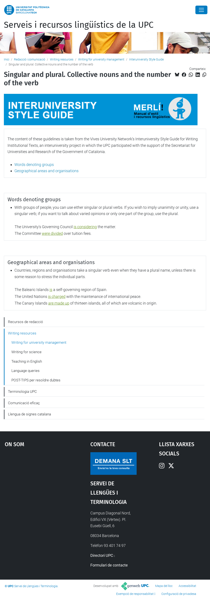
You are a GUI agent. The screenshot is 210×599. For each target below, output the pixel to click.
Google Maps (36, 484)
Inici (6, 59)
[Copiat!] (204, 74)
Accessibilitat (187, 586)
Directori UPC (101, 555)
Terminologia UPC (22, 391)
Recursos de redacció (25, 322)
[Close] (201, 10)
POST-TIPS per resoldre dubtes (35, 380)
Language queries (25, 370)
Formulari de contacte (109, 565)
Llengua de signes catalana (29, 414)
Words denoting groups (34, 164)
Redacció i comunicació (29, 59)
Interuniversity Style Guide (146, 59)
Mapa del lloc (164, 586)
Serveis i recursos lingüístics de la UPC (78, 25)
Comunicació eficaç (24, 403)
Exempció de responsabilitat (135, 594)
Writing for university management (101, 59)
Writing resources (61, 59)
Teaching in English (26, 361)
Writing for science (26, 352)
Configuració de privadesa (178, 594)
